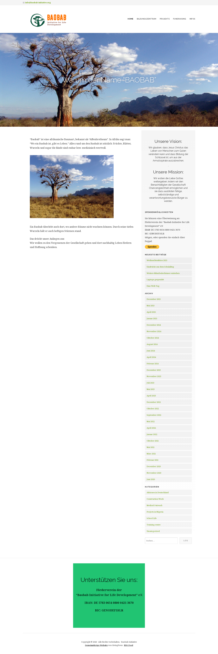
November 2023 (154, 376)
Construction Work (155, 499)
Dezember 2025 (154, 299)
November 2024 (154, 331)
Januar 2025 (152, 318)
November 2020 (154, 472)
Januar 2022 (152, 434)
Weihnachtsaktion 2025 (157, 260)
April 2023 (151, 395)
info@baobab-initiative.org (38, 2)
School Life (152, 518)
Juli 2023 (150, 382)
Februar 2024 (152, 363)
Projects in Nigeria (155, 511)
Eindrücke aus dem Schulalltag (160, 266)
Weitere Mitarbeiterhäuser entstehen (163, 273)
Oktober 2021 (153, 440)
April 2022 (151, 428)
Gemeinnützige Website (96, 645)
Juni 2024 (151, 350)
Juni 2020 (151, 479)
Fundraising (179, 19)
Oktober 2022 (153, 408)
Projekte (165, 19)
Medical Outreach (154, 505)
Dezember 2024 (154, 325)
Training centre (154, 524)
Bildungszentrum (146, 19)
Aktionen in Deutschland (158, 492)
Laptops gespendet (155, 279)
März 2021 (151, 453)
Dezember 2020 (154, 466)
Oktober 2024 (153, 337)
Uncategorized (153, 531)
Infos (192, 19)
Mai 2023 (151, 389)
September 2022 (154, 415)
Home (130, 19)
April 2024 (151, 357)
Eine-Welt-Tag (153, 286)
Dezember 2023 (154, 370)
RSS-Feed (128, 645)
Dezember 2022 (154, 402)
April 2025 (151, 312)
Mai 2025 (151, 305)
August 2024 (152, 344)
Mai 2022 (151, 421)
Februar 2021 (152, 460)
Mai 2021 (151, 447)
